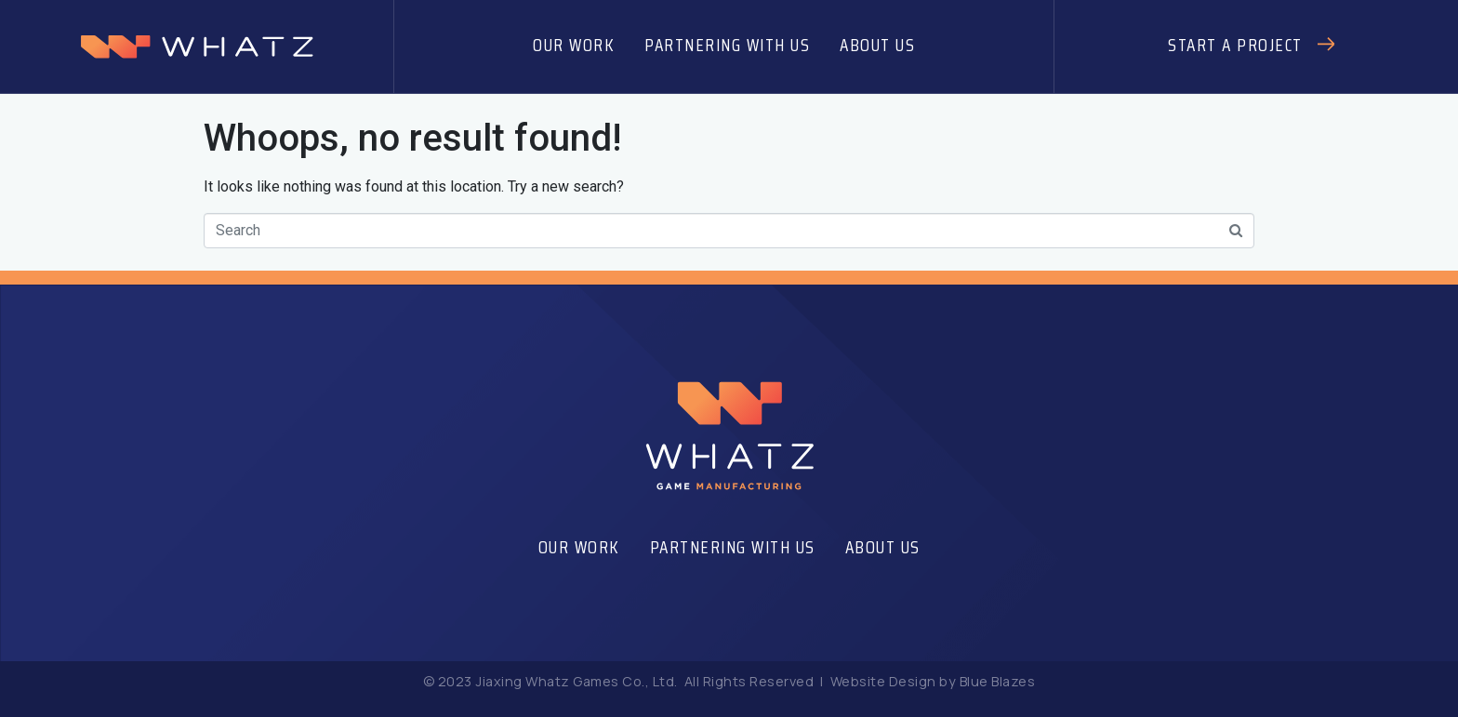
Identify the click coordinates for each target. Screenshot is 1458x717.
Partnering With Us (727, 45)
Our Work (574, 45)
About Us (877, 45)
